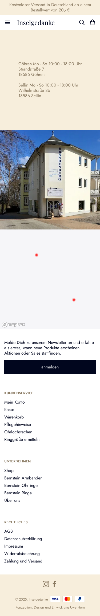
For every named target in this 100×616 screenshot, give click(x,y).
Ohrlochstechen (18, 432)
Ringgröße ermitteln (21, 439)
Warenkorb (14, 417)
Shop (9, 470)
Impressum (13, 546)
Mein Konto (14, 402)
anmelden (50, 367)
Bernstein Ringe (18, 493)
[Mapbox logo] (13, 325)
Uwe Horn (77, 607)
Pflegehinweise (17, 424)
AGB (8, 531)
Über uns (12, 500)
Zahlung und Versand (23, 561)
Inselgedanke (36, 22)
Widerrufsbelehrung (22, 554)
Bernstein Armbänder (23, 478)
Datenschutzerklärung (23, 539)
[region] (50, 279)
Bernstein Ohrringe (21, 485)
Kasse (9, 409)
